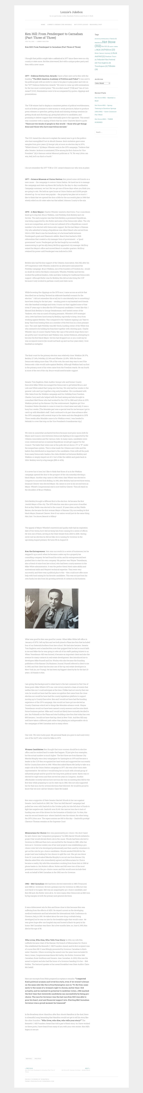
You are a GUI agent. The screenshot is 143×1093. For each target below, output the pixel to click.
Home (43, 24)
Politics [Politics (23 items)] (109, 49)
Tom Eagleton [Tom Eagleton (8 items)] (104, 63)
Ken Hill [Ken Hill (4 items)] (105, 46)
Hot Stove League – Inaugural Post (88, 24)
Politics (38, 1058)
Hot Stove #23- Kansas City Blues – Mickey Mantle (73, 1069)
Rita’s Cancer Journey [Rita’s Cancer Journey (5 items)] (103, 53)
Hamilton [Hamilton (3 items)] (98, 42)
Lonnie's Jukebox (71, 12)
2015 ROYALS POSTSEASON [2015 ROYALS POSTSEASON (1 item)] (102, 38)
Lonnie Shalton (43, 41)
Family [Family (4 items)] (113, 39)
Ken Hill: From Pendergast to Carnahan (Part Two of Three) (41, 1070)
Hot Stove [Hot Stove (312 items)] (105, 44)
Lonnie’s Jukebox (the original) (59, 24)
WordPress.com (48, 1081)
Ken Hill (29, 1058)
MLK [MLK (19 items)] (100, 49)
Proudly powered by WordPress (37, 1079)
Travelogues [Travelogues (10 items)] (101, 66)
